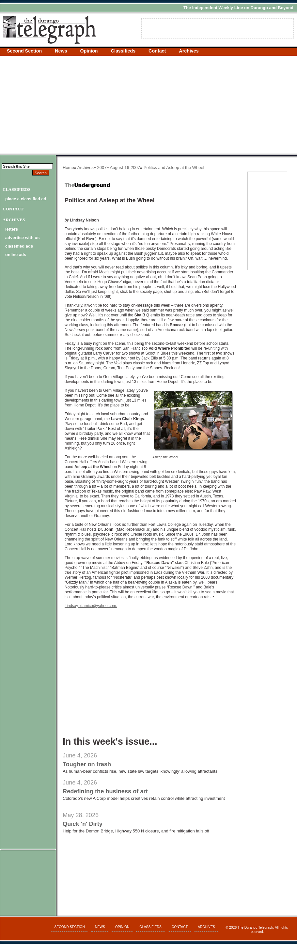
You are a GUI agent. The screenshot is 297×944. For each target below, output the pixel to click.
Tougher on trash (87, 764)
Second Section (24, 50)
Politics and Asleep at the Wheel (174, 167)
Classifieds (123, 50)
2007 (102, 167)
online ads (15, 254)
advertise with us (22, 237)
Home (68, 167)
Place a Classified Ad (25, 198)
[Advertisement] (148, 104)
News (61, 50)
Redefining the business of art (105, 791)
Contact (157, 50)
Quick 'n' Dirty (82, 824)
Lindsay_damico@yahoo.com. (91, 605)
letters (11, 229)
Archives (188, 50)
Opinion (89, 50)
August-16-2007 (125, 167)
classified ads (19, 246)
